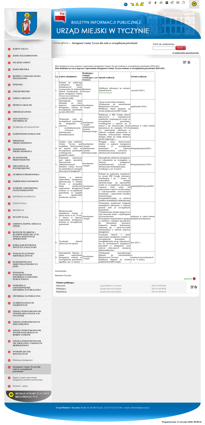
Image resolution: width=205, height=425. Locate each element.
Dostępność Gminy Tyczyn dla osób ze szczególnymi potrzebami (26, 369)
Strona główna (61, 43)
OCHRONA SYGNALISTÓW (26, 127)
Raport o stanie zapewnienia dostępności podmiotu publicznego (28, 378)
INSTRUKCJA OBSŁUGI (24, 196)
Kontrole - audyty (20, 386)
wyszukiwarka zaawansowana (185, 52)
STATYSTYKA (19, 203)
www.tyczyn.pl (105, 93)
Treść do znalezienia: (164, 44)
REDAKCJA (18, 210)
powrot (188, 278)
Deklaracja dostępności (23, 360)
